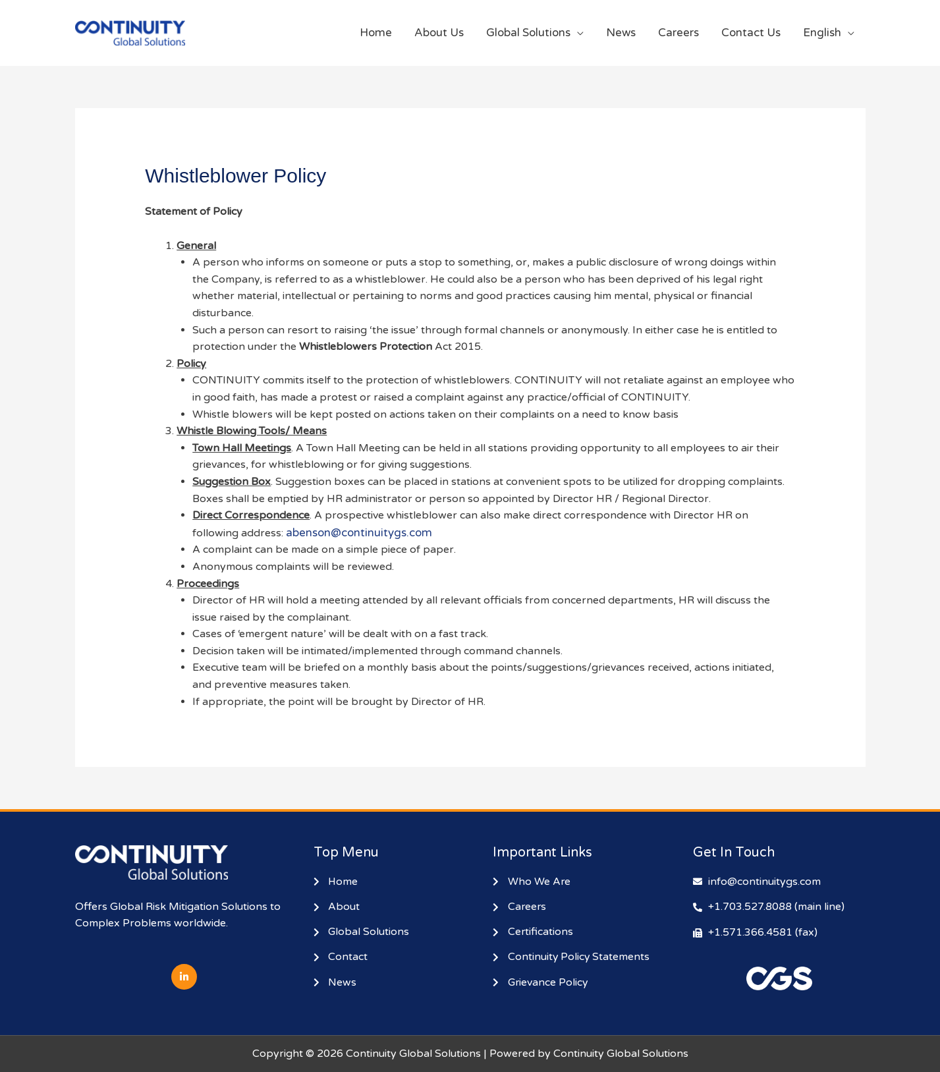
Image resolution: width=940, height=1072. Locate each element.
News (621, 33)
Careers (678, 33)
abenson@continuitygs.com (359, 533)
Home (376, 33)
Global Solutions (528, 33)
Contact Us (751, 33)
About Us (439, 33)
